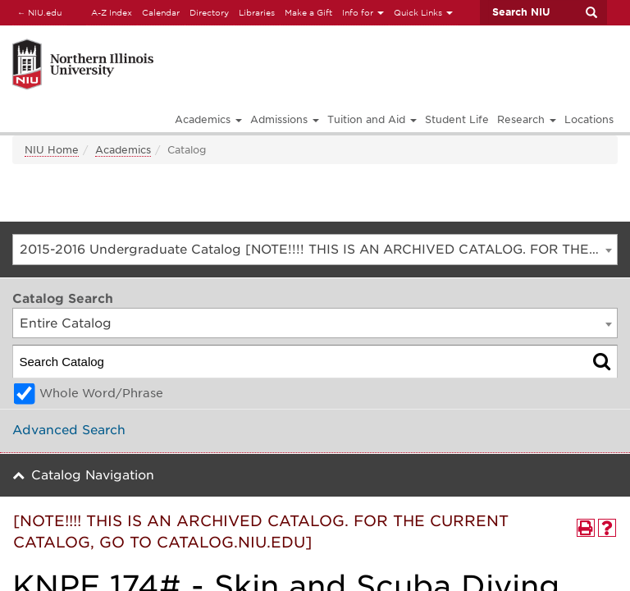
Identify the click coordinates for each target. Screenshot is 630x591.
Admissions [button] (284, 119)
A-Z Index (111, 12)
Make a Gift (308, 12)
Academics (123, 150)
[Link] (182, 41)
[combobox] (315, 249)
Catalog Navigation (92, 475)
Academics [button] (208, 119)
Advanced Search (69, 430)
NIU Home (52, 150)
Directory (209, 12)
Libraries (257, 12)
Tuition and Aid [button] (372, 119)
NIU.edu (37, 12)
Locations (589, 119)
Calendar (161, 12)
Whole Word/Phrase (101, 393)
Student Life (457, 119)
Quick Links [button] (423, 12)
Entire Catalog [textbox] (66, 323)
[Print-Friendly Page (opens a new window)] (586, 528)
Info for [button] (363, 12)
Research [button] (526, 119)
